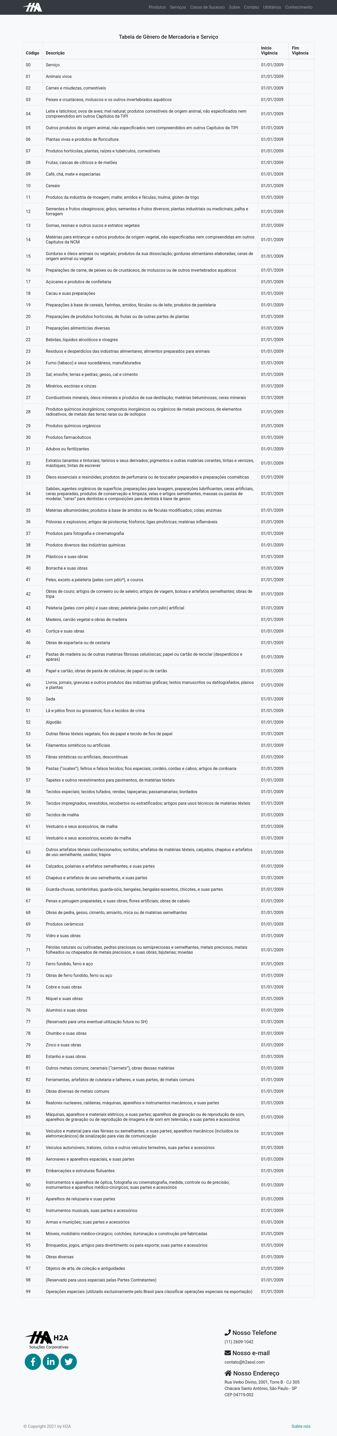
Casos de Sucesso (207, 7)
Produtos (157, 7)
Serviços (178, 7)
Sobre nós (300, 1426)
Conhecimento (299, 7)
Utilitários (272, 7)
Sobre (234, 7)
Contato (251, 7)
